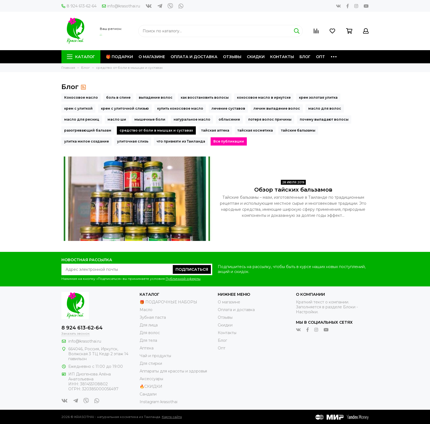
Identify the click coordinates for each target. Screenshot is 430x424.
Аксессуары (151, 378)
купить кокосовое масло (180, 108)
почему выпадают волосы (324, 119)
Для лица (149, 325)
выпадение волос (155, 97)
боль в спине (118, 97)
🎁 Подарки (119, 56)
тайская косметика (255, 130)
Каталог (81, 56)
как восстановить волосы (205, 97)
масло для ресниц (81, 119)
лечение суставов (228, 108)
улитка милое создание (86, 141)
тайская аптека (215, 130)
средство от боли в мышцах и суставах (156, 130)
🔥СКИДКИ (151, 386)
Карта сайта (172, 417)
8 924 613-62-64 (79, 6)
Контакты (282, 56)
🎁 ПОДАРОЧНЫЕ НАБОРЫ (168, 302)
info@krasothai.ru (121, 6)
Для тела (148, 340)
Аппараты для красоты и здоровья (173, 371)
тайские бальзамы (298, 130)
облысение (229, 119)
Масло (146, 309)
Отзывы (232, 56)
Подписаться (192, 269)
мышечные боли (149, 119)
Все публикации (228, 141)
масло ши (117, 119)
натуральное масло (192, 119)
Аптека (147, 348)
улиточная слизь (132, 141)
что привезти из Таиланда (181, 141)
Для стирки (151, 363)
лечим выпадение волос (276, 108)
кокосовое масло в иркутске (264, 97)
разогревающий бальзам (87, 130)
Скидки (256, 56)
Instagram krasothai (158, 401)
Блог (304, 56)
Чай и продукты (155, 355)
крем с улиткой (78, 108)
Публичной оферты (183, 279)
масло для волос (324, 108)
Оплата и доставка (194, 56)
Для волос (150, 332)
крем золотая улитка (318, 97)
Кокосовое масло (81, 97)
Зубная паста (153, 317)
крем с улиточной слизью (125, 108)
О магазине (151, 56)
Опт (320, 56)
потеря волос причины (270, 119)
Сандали (148, 394)
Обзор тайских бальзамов (293, 189)
